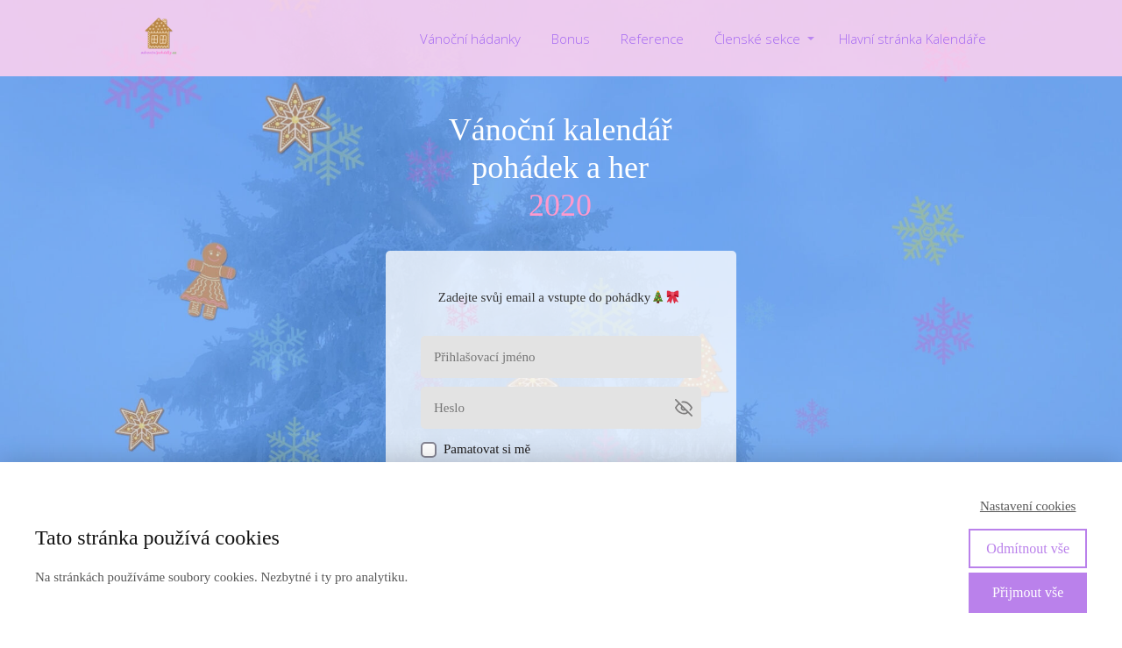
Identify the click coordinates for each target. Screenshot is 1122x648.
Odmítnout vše (1027, 548)
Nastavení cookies (1028, 506)
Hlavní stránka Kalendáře (912, 38)
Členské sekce (757, 38)
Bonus (570, 38)
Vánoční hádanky (470, 38)
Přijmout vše (1027, 592)
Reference (652, 38)
